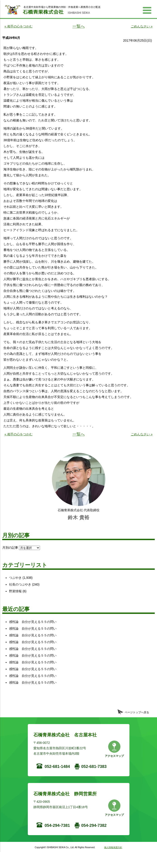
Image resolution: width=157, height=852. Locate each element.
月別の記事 (10, 547)
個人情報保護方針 (113, 847)
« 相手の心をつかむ (19, 26)
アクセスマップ (114, 756)
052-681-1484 (57, 766)
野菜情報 (15, 591)
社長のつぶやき (20, 584)
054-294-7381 (57, 825)
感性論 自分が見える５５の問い (32, 622)
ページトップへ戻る (137, 712)
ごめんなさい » (141, 26)
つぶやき (15, 577)
